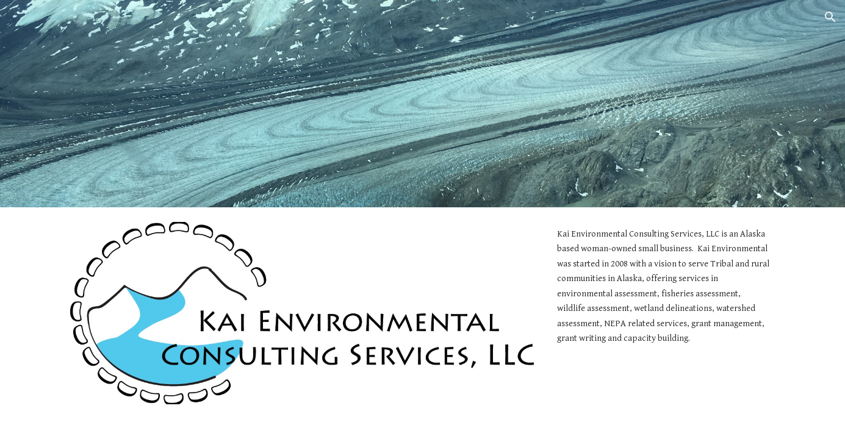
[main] (663, 286)
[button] (830, 17)
